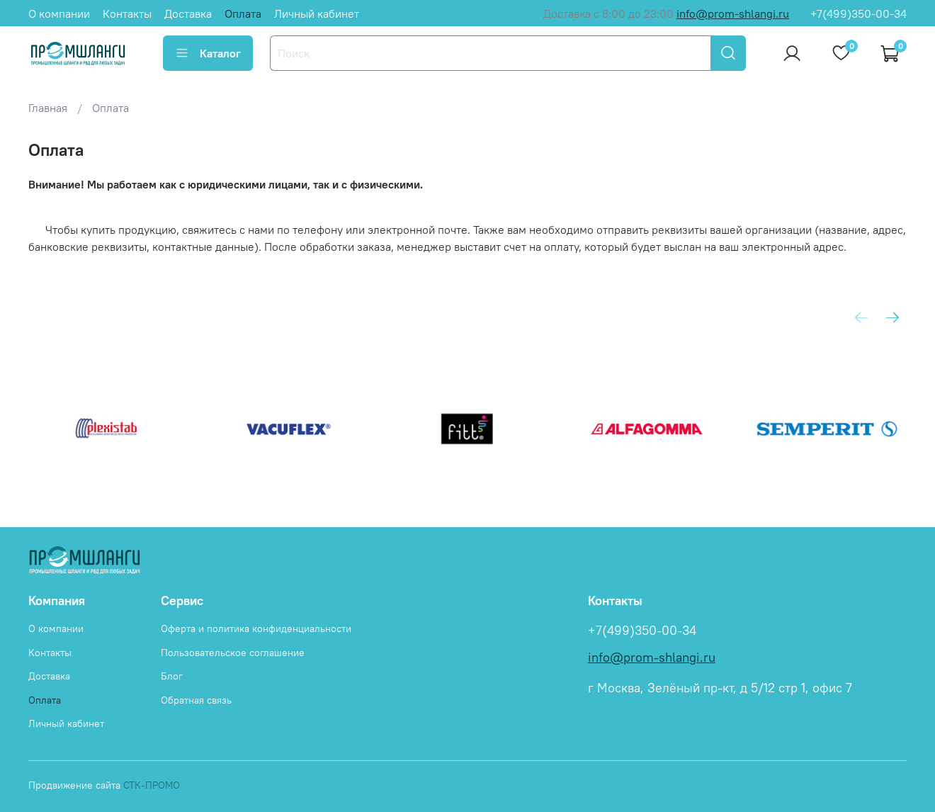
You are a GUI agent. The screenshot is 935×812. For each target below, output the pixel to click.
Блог (172, 676)
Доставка (188, 13)
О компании (59, 13)
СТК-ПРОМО (151, 785)
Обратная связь (196, 700)
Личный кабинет (316, 13)
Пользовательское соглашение (233, 652)
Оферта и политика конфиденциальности (256, 628)
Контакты (127, 13)
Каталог (208, 53)
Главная (47, 108)
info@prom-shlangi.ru (732, 13)
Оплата (243, 13)
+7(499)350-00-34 (858, 13)
